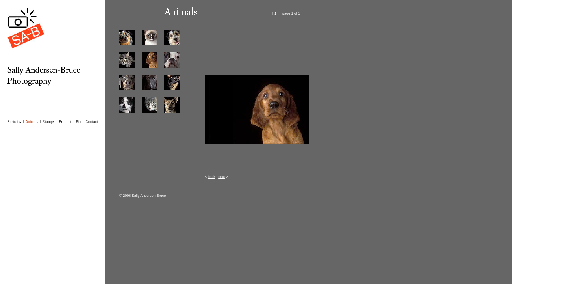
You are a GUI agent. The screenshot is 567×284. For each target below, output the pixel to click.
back (211, 177)
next (221, 177)
